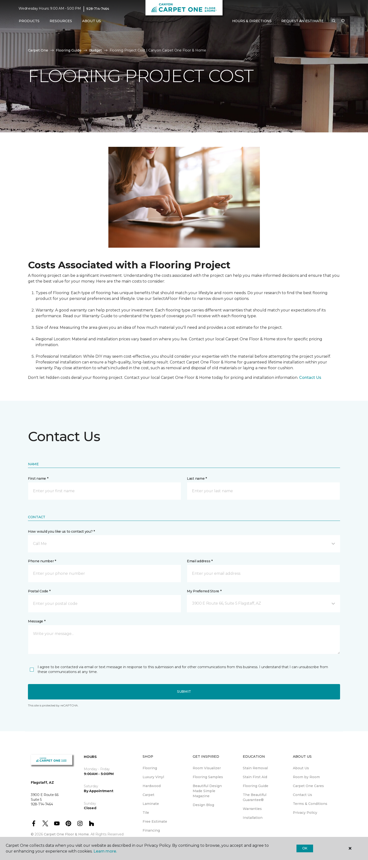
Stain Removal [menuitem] (255, 768)
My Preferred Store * (204, 591)
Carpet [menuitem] (148, 795)
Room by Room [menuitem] (306, 777)
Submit (184, 691)
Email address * (200, 561)
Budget (95, 50)
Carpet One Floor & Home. (67, 834)
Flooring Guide (68, 50)
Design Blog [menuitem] (203, 805)
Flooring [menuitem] (150, 768)
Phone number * (42, 561)
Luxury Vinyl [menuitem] (153, 777)
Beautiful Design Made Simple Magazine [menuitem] (207, 791)
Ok (304, 848)
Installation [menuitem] (253, 817)
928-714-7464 (97, 8)
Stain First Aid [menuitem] (255, 777)
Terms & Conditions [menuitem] (310, 804)
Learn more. (105, 851)
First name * (38, 478)
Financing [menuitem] (151, 830)
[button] (333, 21)
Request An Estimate (302, 21)
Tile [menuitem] (146, 812)
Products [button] (29, 21)
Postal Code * (39, 591)
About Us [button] (91, 21)
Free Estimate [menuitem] (155, 821)
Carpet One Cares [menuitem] (308, 786)
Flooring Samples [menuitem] (208, 777)
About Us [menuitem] (301, 768)
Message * (36, 621)
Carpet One (38, 50)
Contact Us (310, 377)
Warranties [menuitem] (252, 809)
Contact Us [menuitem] (302, 795)
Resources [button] (61, 21)
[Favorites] (343, 21)
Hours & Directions (252, 21)
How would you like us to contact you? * (61, 531)
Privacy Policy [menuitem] (305, 812)
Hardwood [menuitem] (152, 786)
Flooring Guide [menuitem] (255, 786)
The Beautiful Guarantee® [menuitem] (254, 797)
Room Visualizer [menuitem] (207, 768)
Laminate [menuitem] (151, 804)
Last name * (197, 478)
